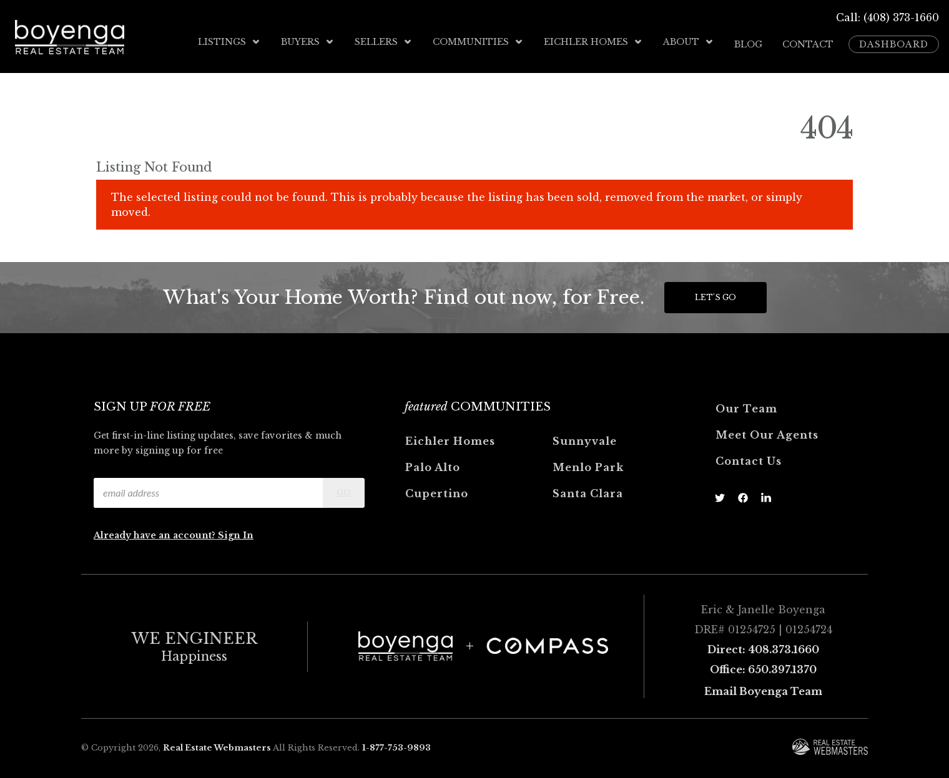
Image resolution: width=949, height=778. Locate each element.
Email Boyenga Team (763, 687)
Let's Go (715, 293)
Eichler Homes (593, 41)
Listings (229, 41)
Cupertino (436, 489)
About (688, 41)
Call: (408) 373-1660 (887, 17)
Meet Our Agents (767, 430)
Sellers (384, 41)
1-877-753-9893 (396, 743)
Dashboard (893, 41)
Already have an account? (156, 531)
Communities (478, 41)
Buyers (308, 41)
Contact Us (748, 456)
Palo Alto (432, 463)
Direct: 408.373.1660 (763, 645)
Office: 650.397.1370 (763, 665)
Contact (807, 41)
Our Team (746, 404)
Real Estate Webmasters (217, 743)
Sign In (235, 531)
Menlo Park (588, 463)
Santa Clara (588, 489)
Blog (748, 41)
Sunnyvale (585, 436)
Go (344, 488)
